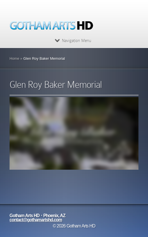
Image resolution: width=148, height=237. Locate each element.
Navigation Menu (73, 40)
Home (14, 58)
